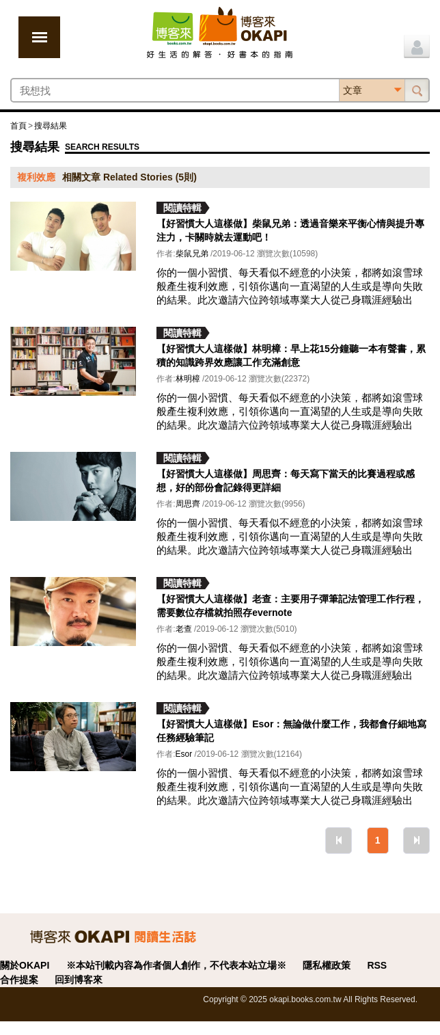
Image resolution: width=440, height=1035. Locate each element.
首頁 (18, 126)
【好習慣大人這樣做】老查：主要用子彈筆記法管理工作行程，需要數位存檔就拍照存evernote (290, 605)
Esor (184, 754)
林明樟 (188, 379)
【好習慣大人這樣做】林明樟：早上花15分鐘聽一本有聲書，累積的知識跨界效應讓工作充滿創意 (291, 355)
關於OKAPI (24, 965)
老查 (184, 629)
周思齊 (188, 504)
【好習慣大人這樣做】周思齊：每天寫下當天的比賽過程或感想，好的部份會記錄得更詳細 (285, 480)
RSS (377, 965)
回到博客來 (78, 979)
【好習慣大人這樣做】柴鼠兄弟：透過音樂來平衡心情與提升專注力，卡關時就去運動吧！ (290, 230)
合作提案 (19, 979)
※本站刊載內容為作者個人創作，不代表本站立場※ (176, 965)
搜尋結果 (50, 126)
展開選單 (39, 37)
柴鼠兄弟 (192, 253)
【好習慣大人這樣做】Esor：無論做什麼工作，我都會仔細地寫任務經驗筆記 (291, 730)
